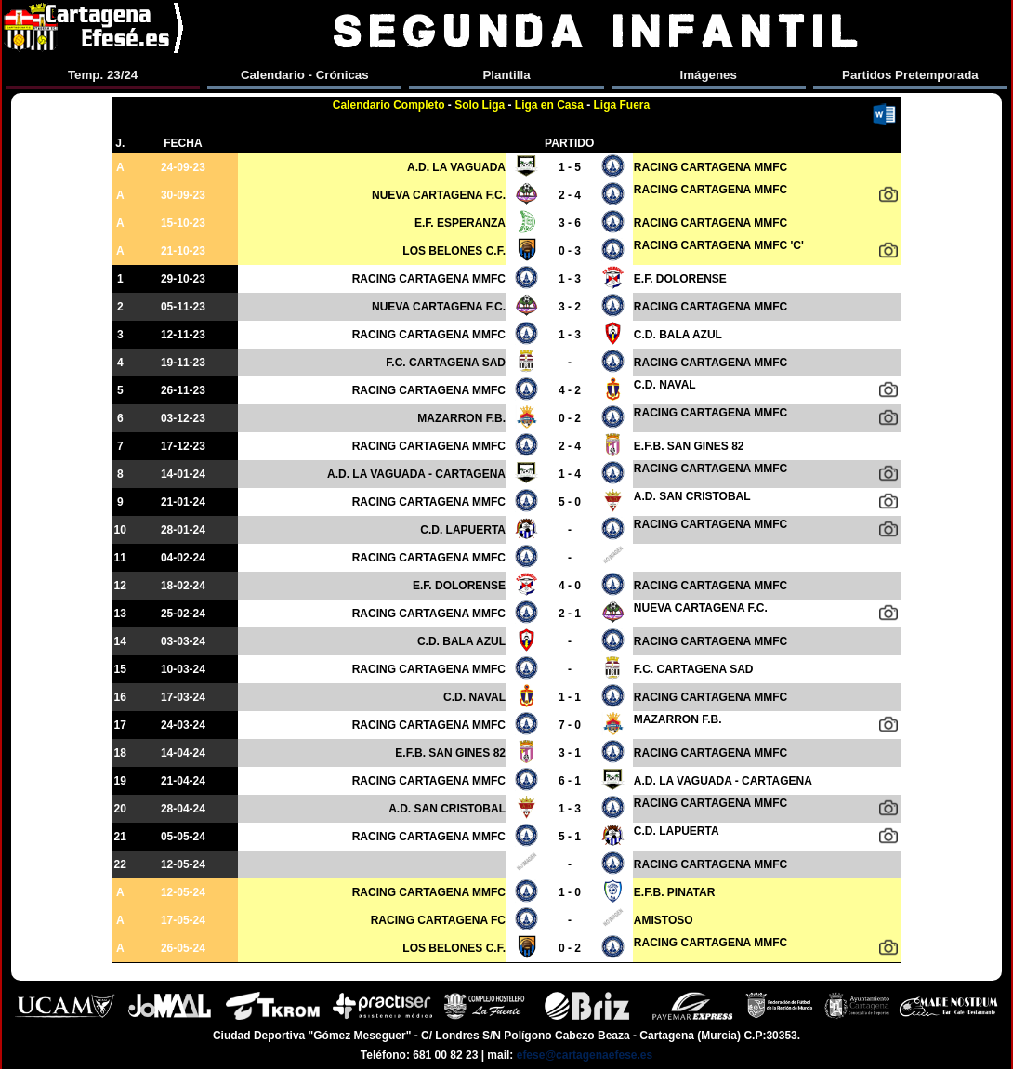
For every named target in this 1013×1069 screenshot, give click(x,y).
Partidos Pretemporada (910, 75)
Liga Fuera (622, 105)
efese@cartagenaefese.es (584, 1055)
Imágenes (708, 75)
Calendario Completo (389, 105)
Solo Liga (479, 105)
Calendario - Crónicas (305, 75)
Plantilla (506, 75)
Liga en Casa (549, 105)
